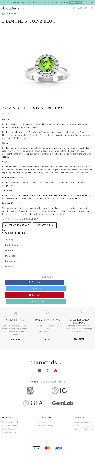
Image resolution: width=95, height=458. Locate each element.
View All (9, 240)
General (9, 267)
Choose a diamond (10, 410)
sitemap (61, 448)
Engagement (11, 261)
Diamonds (10, 256)
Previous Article (18, 225)
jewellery (37, 211)
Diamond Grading (46, 413)
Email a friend (69, 288)
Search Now (75, 3)
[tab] (10, 405)
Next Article (46, 225)
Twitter (69, 282)
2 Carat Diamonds (9, 420)
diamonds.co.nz (47, 448)
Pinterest (25, 288)
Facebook (26, 282)
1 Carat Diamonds (9, 417)
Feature (15, 114)
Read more (16, 327)
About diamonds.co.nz (83, 410)
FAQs (76, 413)
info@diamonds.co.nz (12, 219)
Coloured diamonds (10, 413)
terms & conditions (77, 448)
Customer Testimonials (83, 417)
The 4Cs (42, 410)
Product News (12, 245)
